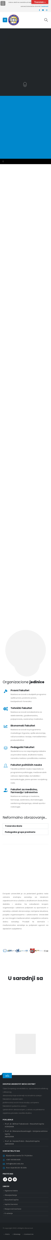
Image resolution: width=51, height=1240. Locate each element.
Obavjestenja (11, 1195)
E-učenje (9, 1213)
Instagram (15, 1179)
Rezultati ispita (11, 1200)
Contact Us (28, 1234)
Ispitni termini (11, 1204)
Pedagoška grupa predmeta (20, 832)
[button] (4, 84)
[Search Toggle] (46, 20)
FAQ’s (7, 1234)
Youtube (10, 1179)
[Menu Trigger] (3, 3)
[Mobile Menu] (5, 20)
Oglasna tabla (11, 1191)
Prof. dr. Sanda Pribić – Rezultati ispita (22, 1141)
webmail (45, 6)
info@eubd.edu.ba (15, 1164)
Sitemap (16, 1234)
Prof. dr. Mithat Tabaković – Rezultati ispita (24, 1124)
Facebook (5, 1179)
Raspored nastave (13, 1209)
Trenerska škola (13, 826)
